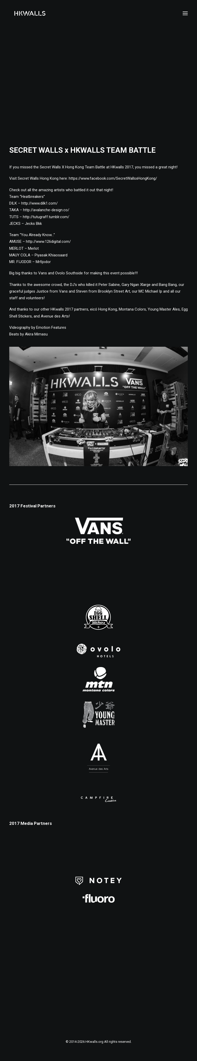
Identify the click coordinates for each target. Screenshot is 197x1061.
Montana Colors (132, 309)
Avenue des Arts (55, 316)
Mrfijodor (43, 261)
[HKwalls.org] (30, 13)
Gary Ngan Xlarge (136, 284)
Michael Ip (153, 291)
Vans (42, 273)
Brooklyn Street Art (114, 291)
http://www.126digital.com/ (48, 241)
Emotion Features (51, 327)
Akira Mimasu (36, 334)
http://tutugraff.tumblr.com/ (46, 217)
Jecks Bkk (33, 223)
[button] (185, 13)
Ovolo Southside (69, 273)
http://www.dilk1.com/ (39, 203)
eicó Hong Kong (103, 309)
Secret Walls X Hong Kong (62, 167)
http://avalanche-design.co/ (46, 210)
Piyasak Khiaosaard (51, 255)
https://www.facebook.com (113, 178)
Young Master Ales (164, 309)
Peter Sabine (109, 284)
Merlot (33, 248)
